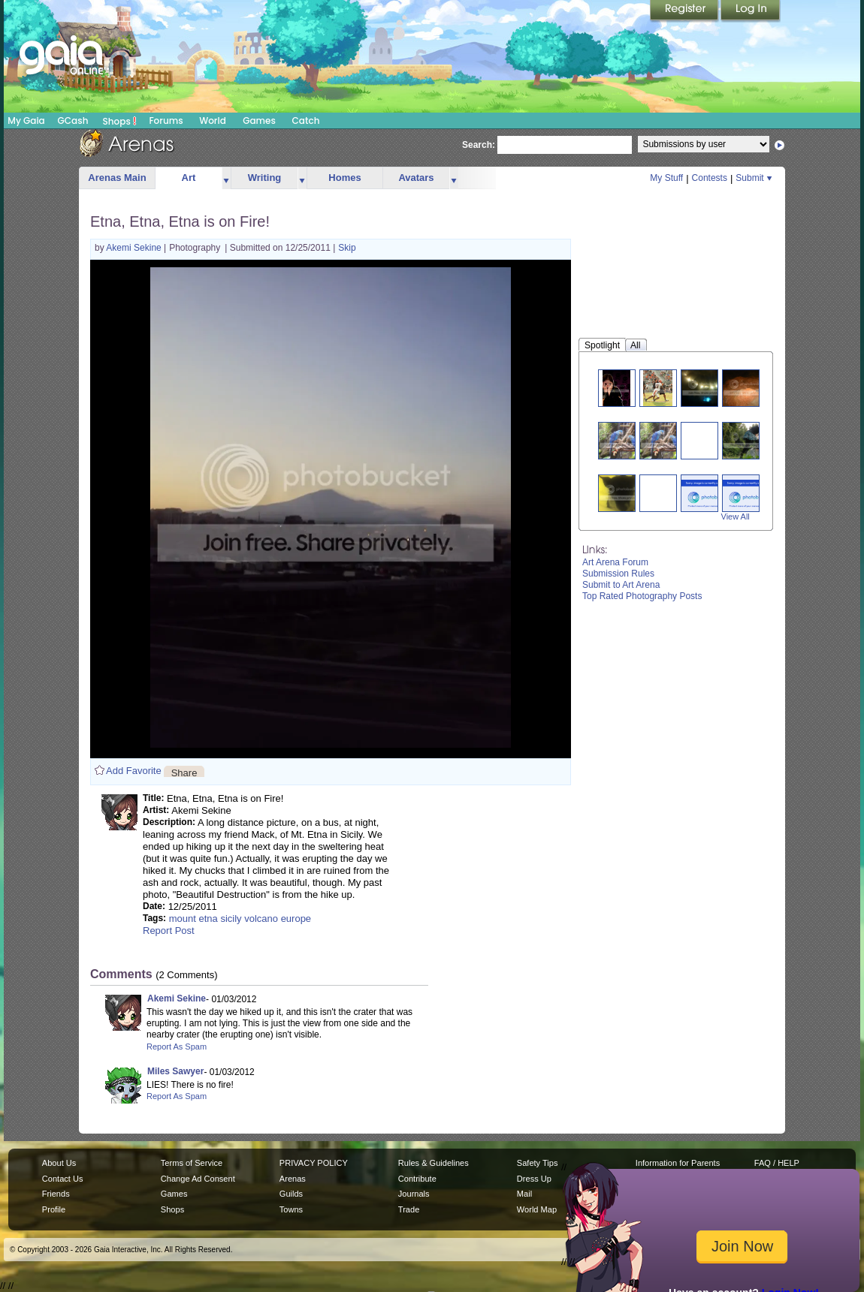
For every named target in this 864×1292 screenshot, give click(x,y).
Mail (524, 1193)
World (212, 120)
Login (751, 11)
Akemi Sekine (135, 247)
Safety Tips (537, 1162)
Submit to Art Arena (621, 585)
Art (189, 177)
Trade (408, 1209)
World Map (537, 1209)
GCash (73, 120)
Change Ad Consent (198, 1178)
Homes (344, 177)
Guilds (291, 1193)
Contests (709, 178)
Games (259, 120)
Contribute (417, 1178)
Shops (120, 120)
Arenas (292, 1178)
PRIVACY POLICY (313, 1162)
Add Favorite (134, 770)
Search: (478, 145)
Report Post (169, 930)
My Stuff (666, 178)
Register (685, 11)
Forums (166, 120)
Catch (306, 120)
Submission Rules (618, 573)
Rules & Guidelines (433, 1162)
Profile (53, 1209)
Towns (291, 1209)
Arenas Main (117, 177)
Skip (346, 247)
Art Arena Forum (615, 562)
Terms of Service (191, 1162)
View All (735, 516)
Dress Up (534, 1178)
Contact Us (62, 1178)
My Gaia (26, 120)
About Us (59, 1162)
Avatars (416, 177)
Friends (56, 1193)
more (226, 178)
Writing (265, 177)
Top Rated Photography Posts (642, 596)
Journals (414, 1193)
